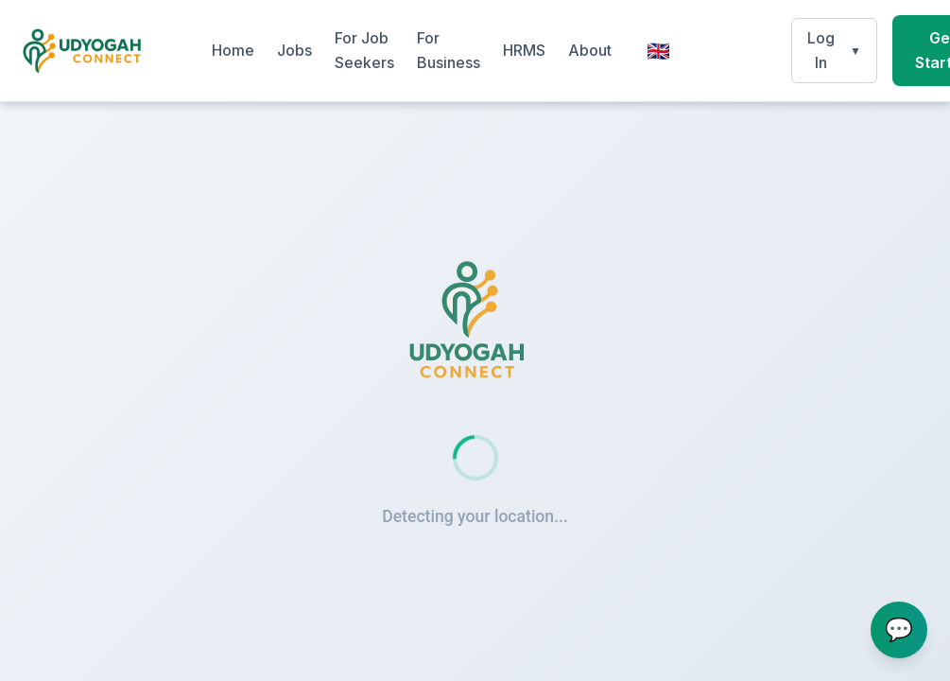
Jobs (294, 50)
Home (233, 50)
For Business (448, 50)
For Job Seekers (364, 50)
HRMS (524, 50)
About (590, 50)
